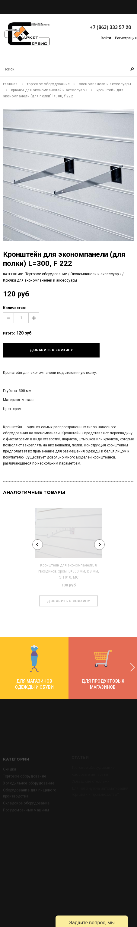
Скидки (9, 778)
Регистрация (126, 38)
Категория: (13, 274)
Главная (10, 84)
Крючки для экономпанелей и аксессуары (49, 90)
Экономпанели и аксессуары (105, 84)
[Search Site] (68, 69)
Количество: (14, 308)
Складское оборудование (26, 812)
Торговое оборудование (48, 84)
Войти (106, 38)
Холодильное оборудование (28, 792)
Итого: (9, 333)
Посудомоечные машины (26, 819)
